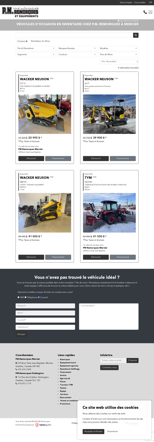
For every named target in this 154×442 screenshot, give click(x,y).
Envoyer (21, 347)
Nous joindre (64, 410)
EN (150, 3)
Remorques (64, 372)
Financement (58, 171)
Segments (22, 67)
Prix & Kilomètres (25, 61)
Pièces (62, 395)
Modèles (104, 61)
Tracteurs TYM (65, 398)
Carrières (63, 407)
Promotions (64, 417)
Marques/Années (67, 61)
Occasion (22, 54)
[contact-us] (145, 12)
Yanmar (62, 401)
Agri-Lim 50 (64, 391)
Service (62, 388)
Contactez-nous (109, 380)
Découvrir (31, 171)
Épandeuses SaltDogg (68, 382)
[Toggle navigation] (150, 12)
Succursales (139, 3)
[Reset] (40, 54)
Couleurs (63, 67)
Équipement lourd (67, 376)
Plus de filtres (106, 67)
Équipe (62, 404)
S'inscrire (132, 373)
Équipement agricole (68, 379)
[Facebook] (146, 3)
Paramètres (112, 432)
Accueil (122, 34)
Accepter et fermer (93, 432)
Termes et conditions (68, 414)
